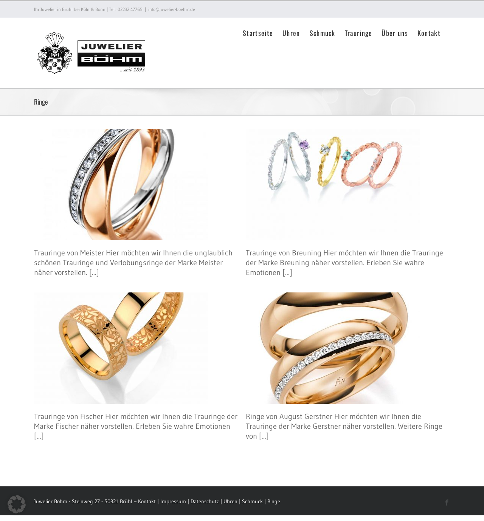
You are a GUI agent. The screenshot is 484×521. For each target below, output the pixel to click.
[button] (16, 504)
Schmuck (252, 501)
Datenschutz (205, 501)
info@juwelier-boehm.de (171, 9)
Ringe (273, 501)
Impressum (173, 501)
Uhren (231, 501)
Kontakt (147, 501)
